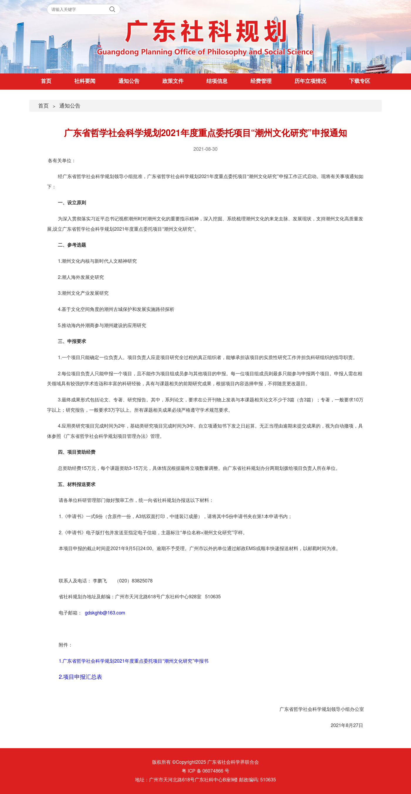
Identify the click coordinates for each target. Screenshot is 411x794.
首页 (46, 81)
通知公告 (128, 81)
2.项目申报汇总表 (80, 677)
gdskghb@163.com (105, 613)
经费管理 (261, 81)
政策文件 (172, 81)
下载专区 (359, 81)
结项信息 (217, 81)
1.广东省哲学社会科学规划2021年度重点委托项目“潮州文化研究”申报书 (133, 661)
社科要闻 (84, 81)
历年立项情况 (310, 81)
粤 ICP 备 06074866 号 (205, 771)
